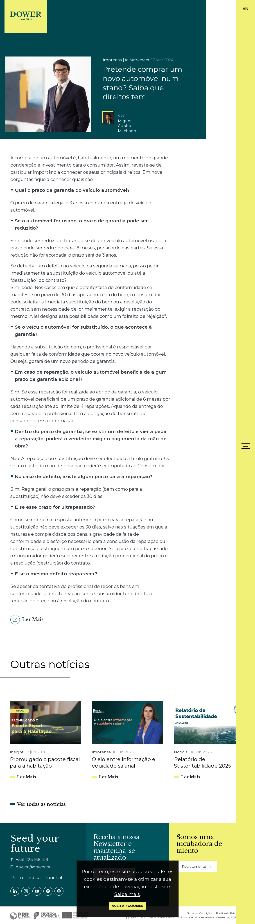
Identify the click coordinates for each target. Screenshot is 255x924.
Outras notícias (50, 664)
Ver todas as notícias (41, 804)
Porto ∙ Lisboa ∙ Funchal (36, 877)
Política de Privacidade (230, 913)
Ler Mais (27, 619)
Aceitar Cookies (127, 906)
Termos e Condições (199, 913)
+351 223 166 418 (32, 859)
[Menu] (245, 446)
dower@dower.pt (33, 867)
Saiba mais (127, 894)
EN (245, 8)
